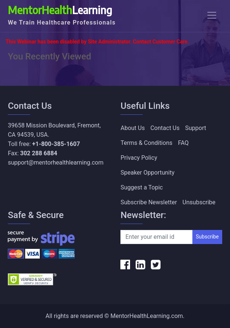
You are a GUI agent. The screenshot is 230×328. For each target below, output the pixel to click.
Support (195, 127)
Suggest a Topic (141, 187)
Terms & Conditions (146, 142)
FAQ (183, 142)
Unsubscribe (199, 202)
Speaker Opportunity (147, 172)
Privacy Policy (138, 157)
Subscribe (207, 237)
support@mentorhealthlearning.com (55, 162)
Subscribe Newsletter (148, 202)
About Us (132, 127)
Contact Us (165, 127)
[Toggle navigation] (211, 15)
